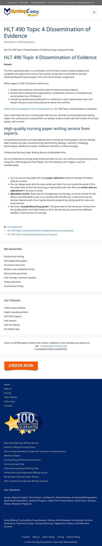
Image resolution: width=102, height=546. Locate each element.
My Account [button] (12, 2)
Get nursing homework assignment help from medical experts (35, 451)
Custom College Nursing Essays (19, 447)
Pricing (7, 393)
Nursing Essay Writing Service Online (22, 459)
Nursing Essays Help (14, 464)
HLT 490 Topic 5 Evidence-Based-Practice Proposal (32, 234)
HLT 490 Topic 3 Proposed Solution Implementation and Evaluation (40, 230)
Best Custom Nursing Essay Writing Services (26, 481)
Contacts (8, 405)
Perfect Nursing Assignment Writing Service (26, 472)
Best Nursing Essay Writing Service (21, 442)
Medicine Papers (12, 455)
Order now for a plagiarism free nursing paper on (29, 108)
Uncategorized (14, 226)
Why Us (7, 388)
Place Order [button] (23, 2)
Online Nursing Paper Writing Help (21, 468)
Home (7, 384)
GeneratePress (70, 542)
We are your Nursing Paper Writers (21, 476)
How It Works (10, 397)
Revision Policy (73, 537)
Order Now (9, 401)
